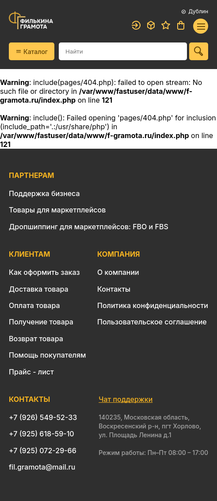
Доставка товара (39, 289)
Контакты (113, 289)
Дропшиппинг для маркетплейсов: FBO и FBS (88, 226)
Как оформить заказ (44, 272)
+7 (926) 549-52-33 (43, 417)
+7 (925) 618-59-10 (41, 433)
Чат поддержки (125, 399)
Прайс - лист (31, 371)
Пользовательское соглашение (152, 321)
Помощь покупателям (47, 355)
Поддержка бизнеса (44, 193)
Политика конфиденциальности (152, 305)
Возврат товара (36, 338)
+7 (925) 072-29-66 (42, 450)
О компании (118, 272)
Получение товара (41, 321)
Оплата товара (34, 305)
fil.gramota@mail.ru (42, 466)
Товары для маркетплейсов (57, 209)
